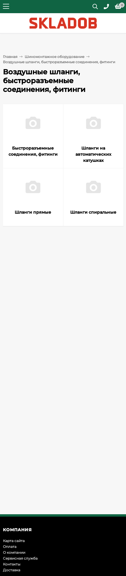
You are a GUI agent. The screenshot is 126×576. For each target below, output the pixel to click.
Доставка (11, 570)
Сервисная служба (20, 558)
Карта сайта (14, 541)
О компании (14, 552)
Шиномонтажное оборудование (54, 56)
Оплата (9, 546)
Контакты (11, 564)
